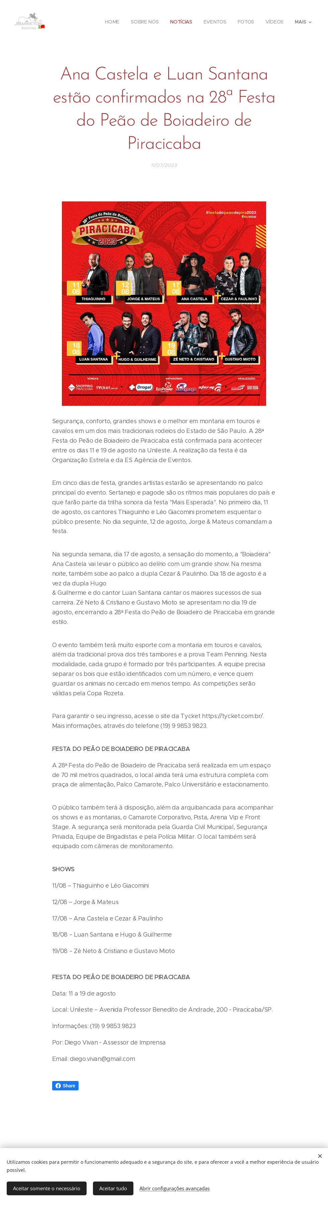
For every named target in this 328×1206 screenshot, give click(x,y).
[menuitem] (112, 21)
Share (65, 1085)
